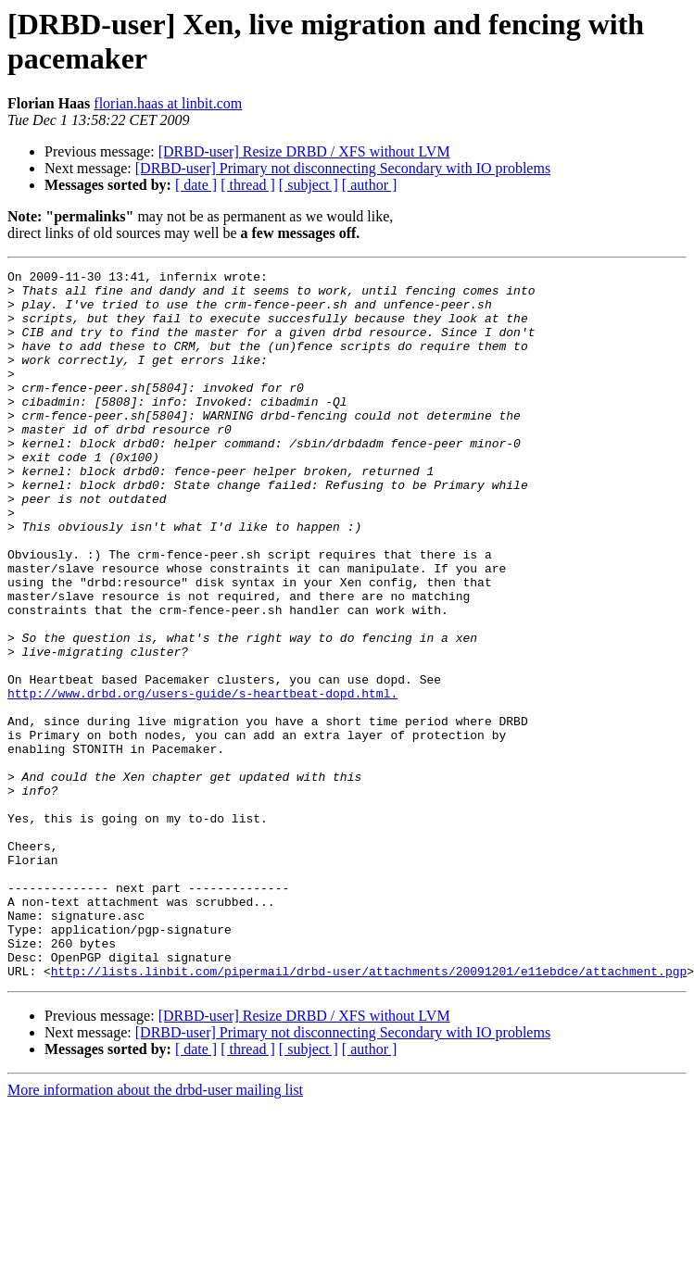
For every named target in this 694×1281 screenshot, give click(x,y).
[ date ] (196, 185)
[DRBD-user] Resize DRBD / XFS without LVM (304, 151)
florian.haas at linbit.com (168, 103)
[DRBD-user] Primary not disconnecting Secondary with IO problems (342, 168)
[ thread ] (248, 185)
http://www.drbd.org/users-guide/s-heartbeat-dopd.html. (202, 779)
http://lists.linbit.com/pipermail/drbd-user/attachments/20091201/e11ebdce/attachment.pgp (369, 1112)
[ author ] (369, 185)
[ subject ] (308, 185)
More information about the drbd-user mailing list (155, 1231)
